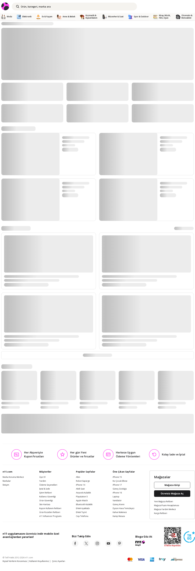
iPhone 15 (117, 477)
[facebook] (75, 546)
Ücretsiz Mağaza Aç (172, 493)
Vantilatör (117, 500)
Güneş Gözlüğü (120, 489)
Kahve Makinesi (120, 512)
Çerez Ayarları (58, 561)
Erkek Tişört (81, 512)
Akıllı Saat (80, 489)
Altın (78, 477)
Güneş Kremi (118, 504)
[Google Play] (33, 544)
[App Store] (13, 544)
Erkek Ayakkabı (83, 508)
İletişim (6, 485)
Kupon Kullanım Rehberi (50, 508)
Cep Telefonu (82, 516)
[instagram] (97, 546)
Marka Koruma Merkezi (13, 477)
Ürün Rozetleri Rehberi (49, 512)
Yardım (42, 481)
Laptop (116, 496)
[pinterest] (119, 546)
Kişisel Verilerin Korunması (15, 561)
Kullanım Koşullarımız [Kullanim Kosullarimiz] (39, 561)
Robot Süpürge (83, 481)
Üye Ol (42, 477)
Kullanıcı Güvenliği (47, 496)
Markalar (7, 481)
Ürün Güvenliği (46, 500)
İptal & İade (44, 489)
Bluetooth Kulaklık (84, 504)
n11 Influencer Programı (50, 516)
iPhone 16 (117, 492)
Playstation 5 (82, 496)
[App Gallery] (51, 544)
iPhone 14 (80, 485)
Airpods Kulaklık (83, 492)
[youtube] (108, 546)
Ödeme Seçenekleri (48, 485)
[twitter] (86, 546)
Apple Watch (82, 500)
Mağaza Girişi (172, 485)
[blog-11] (143, 544)
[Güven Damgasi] (189, 537)
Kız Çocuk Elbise (120, 481)
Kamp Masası (119, 516)
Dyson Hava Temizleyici (123, 508)
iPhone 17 (117, 485)
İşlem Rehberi (45, 492)
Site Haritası (44, 504)
